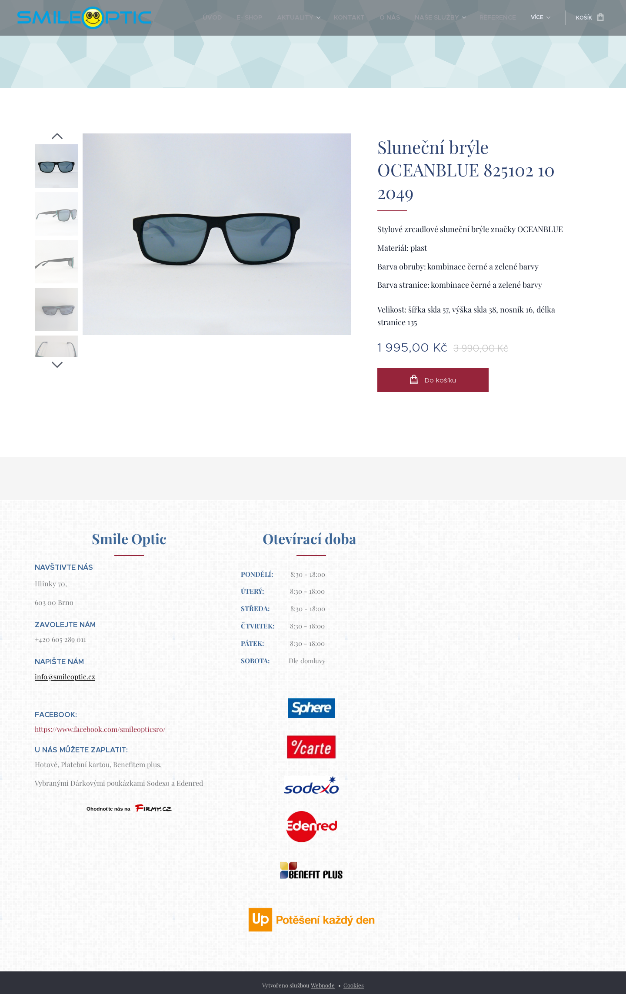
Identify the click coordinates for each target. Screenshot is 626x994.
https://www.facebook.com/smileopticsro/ (100, 729)
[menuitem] (202, 18)
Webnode (323, 985)
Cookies (353, 985)
